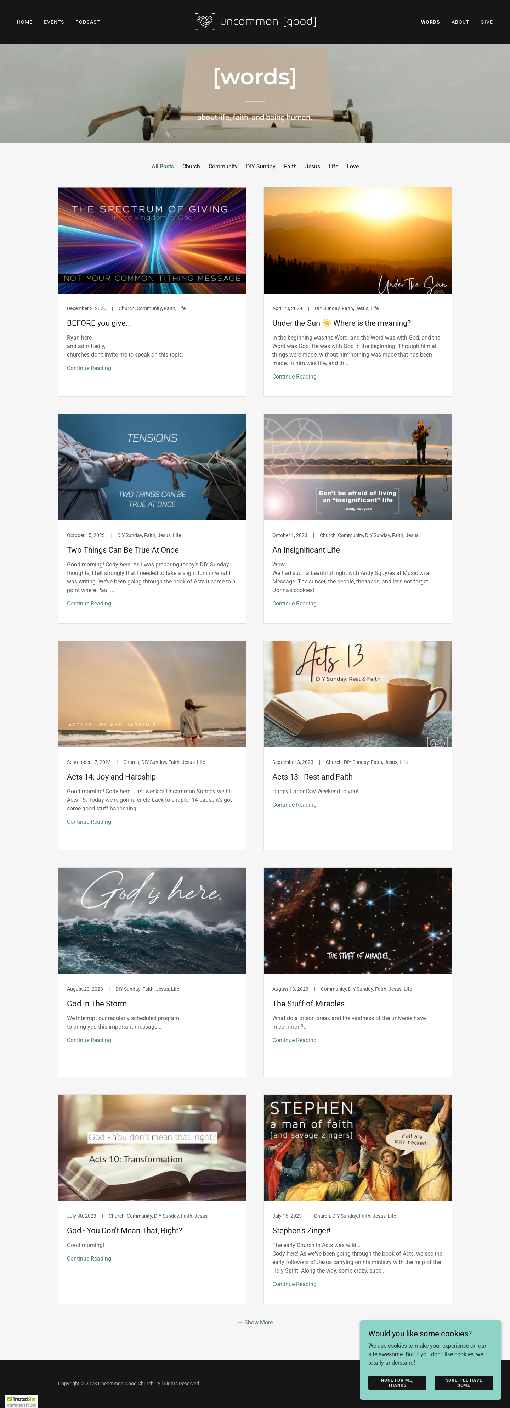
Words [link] (430, 22)
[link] (255, 21)
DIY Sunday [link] (261, 166)
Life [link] (333, 166)
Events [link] (54, 22)
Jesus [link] (312, 166)
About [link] (460, 22)
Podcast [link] (87, 22)
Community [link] (223, 166)
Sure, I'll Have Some (464, 1382)
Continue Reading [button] (89, 368)
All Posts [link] (163, 166)
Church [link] (191, 166)
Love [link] (353, 166)
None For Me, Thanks (397, 1382)
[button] (255, 1321)
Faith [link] (290, 166)
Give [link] (487, 22)
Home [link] (25, 22)
